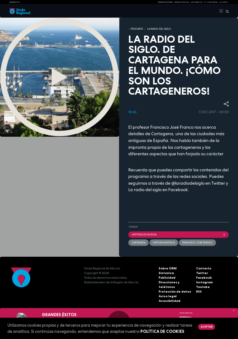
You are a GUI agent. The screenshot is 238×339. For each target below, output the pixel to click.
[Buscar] (226, 11)
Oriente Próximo (165, 2)
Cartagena (138, 242)
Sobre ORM (168, 268)
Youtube (203, 287)
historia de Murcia (178, 234)
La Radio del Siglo (159, 28)
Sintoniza (166, 273)
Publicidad (167, 278)
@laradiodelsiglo (187, 183)
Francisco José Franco (197, 242)
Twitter (202, 273)
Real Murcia (196, 2)
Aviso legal (168, 296)
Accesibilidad (169, 301)
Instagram (204, 282)
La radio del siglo (144, 189)
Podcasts (137, 28)
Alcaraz (223, 2)
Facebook (204, 278)
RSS (199, 292)
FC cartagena (211, 2)
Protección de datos (175, 292)
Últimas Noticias (182, 2)
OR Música (185, 317)
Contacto (203, 268)
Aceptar (207, 326)
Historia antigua (164, 242)
